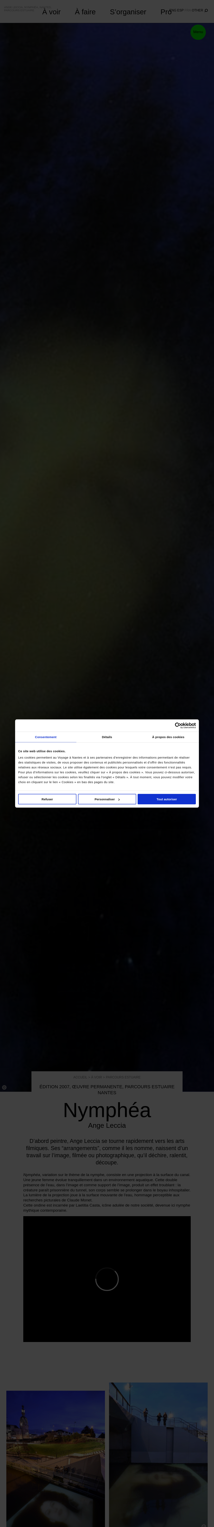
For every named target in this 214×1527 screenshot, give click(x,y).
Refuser (47, 799)
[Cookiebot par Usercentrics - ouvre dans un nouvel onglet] (178, 726)
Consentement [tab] (45, 737)
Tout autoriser (167, 799)
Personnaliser (107, 799)
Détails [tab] (107, 737)
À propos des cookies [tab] (168, 737)
